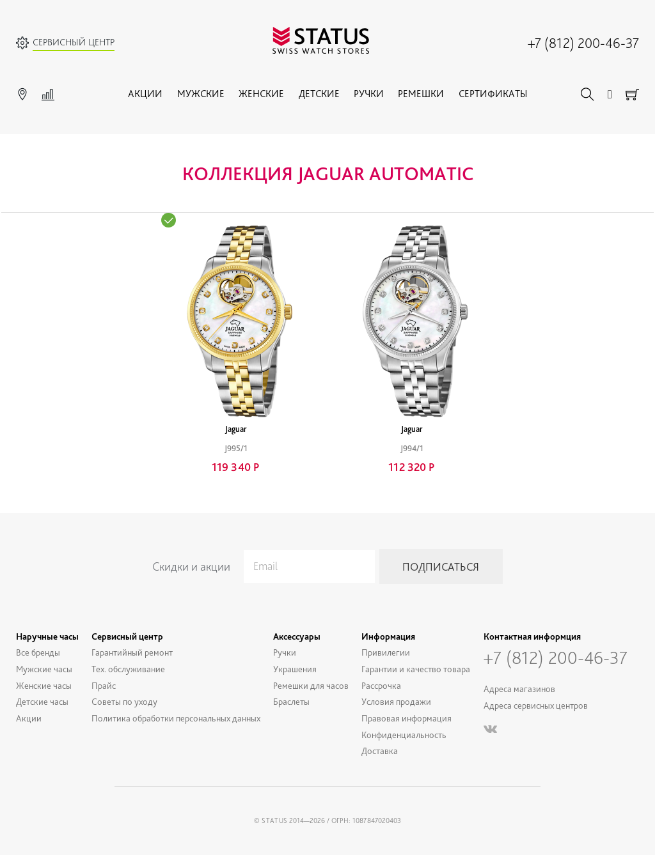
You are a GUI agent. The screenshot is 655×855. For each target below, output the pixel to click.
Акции (145, 94)
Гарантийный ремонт (132, 652)
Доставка (379, 750)
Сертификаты (493, 94)
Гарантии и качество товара (415, 668)
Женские (261, 94)
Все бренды (38, 652)
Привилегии (385, 652)
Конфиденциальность (403, 734)
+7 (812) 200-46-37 (583, 43)
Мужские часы (44, 668)
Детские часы (42, 701)
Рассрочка (381, 685)
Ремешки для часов (311, 685)
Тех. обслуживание (128, 668)
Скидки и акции (191, 566)
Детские (319, 94)
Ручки (369, 94)
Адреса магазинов (519, 688)
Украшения (295, 668)
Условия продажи (396, 701)
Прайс (103, 685)
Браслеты (291, 701)
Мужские (201, 94)
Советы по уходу (124, 701)
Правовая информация (406, 717)
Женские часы (44, 685)
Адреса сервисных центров (536, 705)
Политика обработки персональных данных (175, 717)
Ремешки (421, 94)
